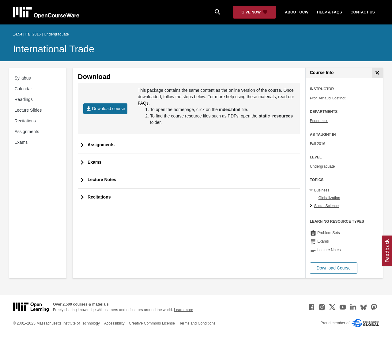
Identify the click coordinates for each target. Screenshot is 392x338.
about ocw (296, 12)
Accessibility (114, 323)
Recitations (25, 120)
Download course (105, 109)
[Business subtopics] (312, 190)
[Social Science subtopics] (312, 206)
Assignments (27, 131)
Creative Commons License (152, 323)
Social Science (326, 206)
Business (322, 190)
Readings (24, 99)
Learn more (183, 310)
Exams (21, 142)
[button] (333, 268)
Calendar (23, 88)
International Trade (53, 48)
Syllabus (23, 78)
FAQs (143, 103)
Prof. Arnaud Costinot (327, 98)
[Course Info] (377, 73)
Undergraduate (322, 166)
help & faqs (329, 12)
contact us (363, 12)
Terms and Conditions (197, 323)
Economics (319, 121)
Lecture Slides (28, 110)
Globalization (329, 198)
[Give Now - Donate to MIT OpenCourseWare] (255, 12)
